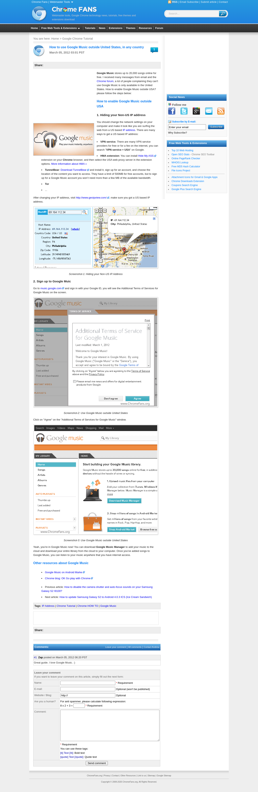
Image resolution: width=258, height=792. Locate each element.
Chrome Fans (40, 1)
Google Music (108, 605)
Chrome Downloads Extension (188, 181)
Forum (159, 28)
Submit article (209, 1)
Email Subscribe (189, 1)
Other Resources (128, 782)
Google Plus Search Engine (186, 189)
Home (34, 28)
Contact (223, 1)
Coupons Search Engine (185, 185)
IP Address (48, 605)
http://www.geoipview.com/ (91, 197)
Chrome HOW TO (87, 605)
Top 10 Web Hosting (182, 150)
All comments (134, 647)
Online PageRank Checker (186, 158)
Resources (145, 28)
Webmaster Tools (62, 1)
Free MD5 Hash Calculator (186, 166)
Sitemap (151, 782)
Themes (130, 28)
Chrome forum (105, 81)
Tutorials (90, 28)
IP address (129, 130)
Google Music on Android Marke (63, 572)
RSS (175, 1)
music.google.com (50, 288)
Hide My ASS (146, 155)
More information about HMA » (69, 163)
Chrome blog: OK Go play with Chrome (67, 578)
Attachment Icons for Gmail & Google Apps (194, 177)
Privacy (107, 782)
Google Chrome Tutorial (77, 38)
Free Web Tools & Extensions (61, 28)
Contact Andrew (151, 647)
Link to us (141, 782)
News (102, 28)
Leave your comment (115, 647)
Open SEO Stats (180, 154)
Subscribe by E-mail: (184, 121)
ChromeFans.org (94, 782)
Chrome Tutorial (66, 605)
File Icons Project (181, 170)
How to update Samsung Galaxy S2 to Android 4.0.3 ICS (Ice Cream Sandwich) (105, 597)
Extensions (115, 28)
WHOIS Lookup (180, 162)
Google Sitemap (164, 782)
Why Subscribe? (177, 132)
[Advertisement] (63, 97)
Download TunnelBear (73, 169)
